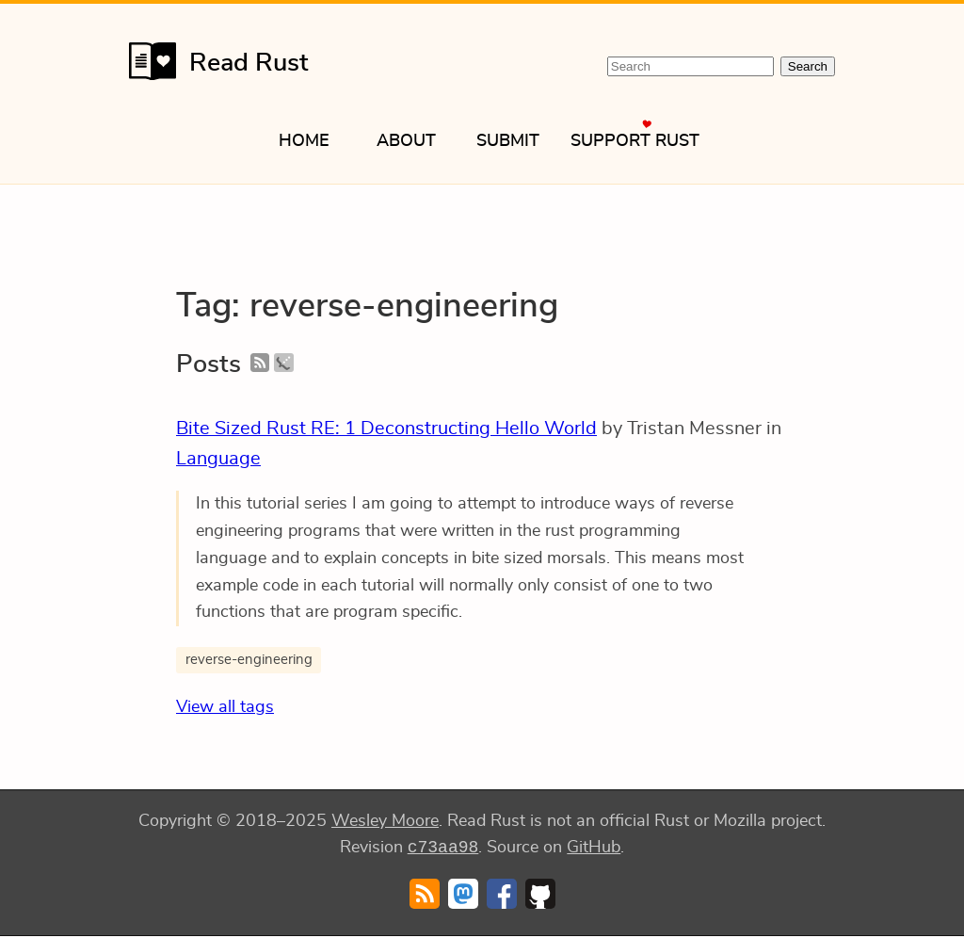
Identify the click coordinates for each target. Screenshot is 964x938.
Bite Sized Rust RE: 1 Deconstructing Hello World (386, 428)
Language (218, 458)
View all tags (225, 707)
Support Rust (634, 141)
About (406, 141)
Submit (507, 141)
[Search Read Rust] (690, 66)
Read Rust (219, 61)
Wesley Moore (385, 821)
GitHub (593, 849)
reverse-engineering (249, 660)
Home (304, 141)
